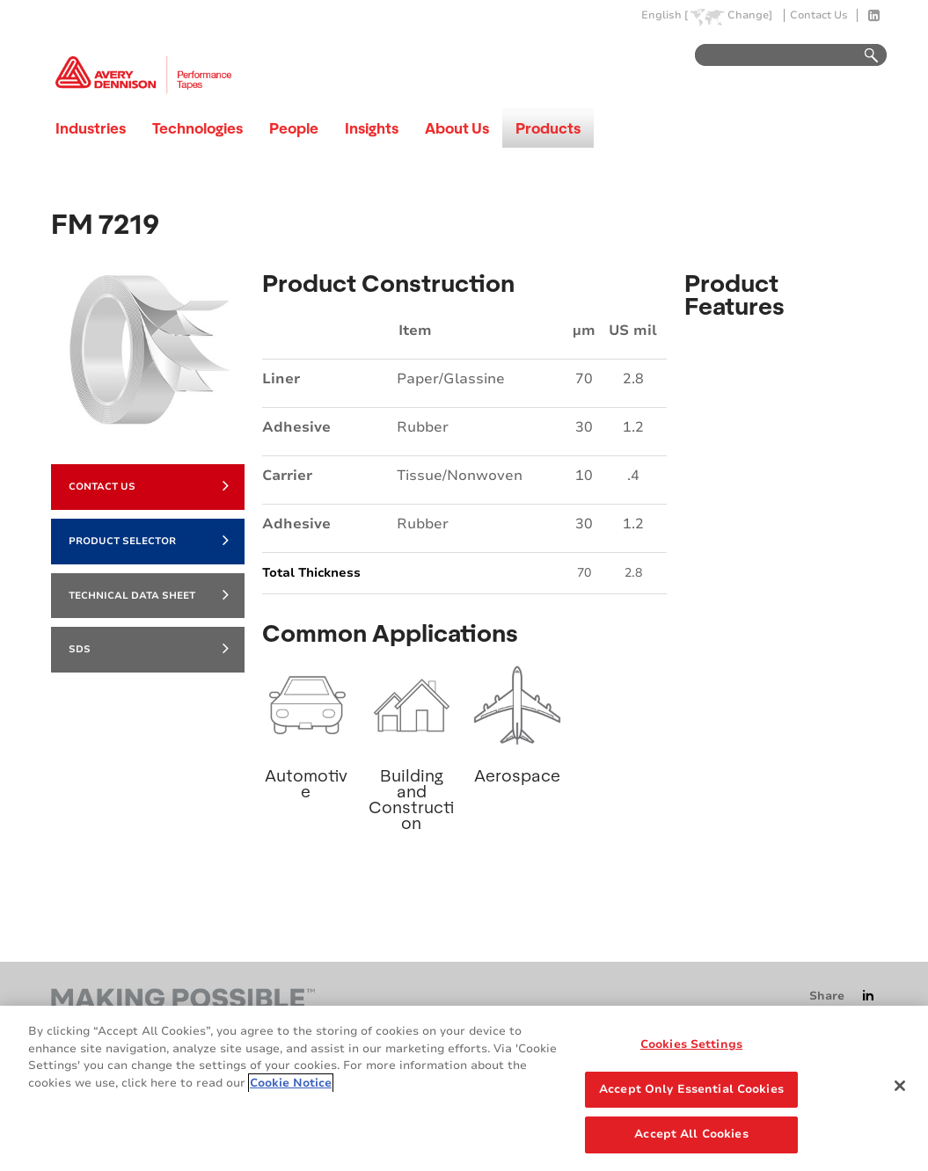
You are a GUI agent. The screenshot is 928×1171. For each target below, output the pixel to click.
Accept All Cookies (691, 1134)
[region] (464, 1088)
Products (548, 128)
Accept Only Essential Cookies (691, 1089)
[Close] (900, 1085)
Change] (749, 15)
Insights (371, 128)
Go (863, 56)
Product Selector (149, 540)
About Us (457, 128)
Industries (90, 128)
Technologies (197, 128)
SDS (149, 648)
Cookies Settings (691, 1044)
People (293, 128)
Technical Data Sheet (149, 594)
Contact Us (819, 15)
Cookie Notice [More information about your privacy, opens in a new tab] (291, 1083)
